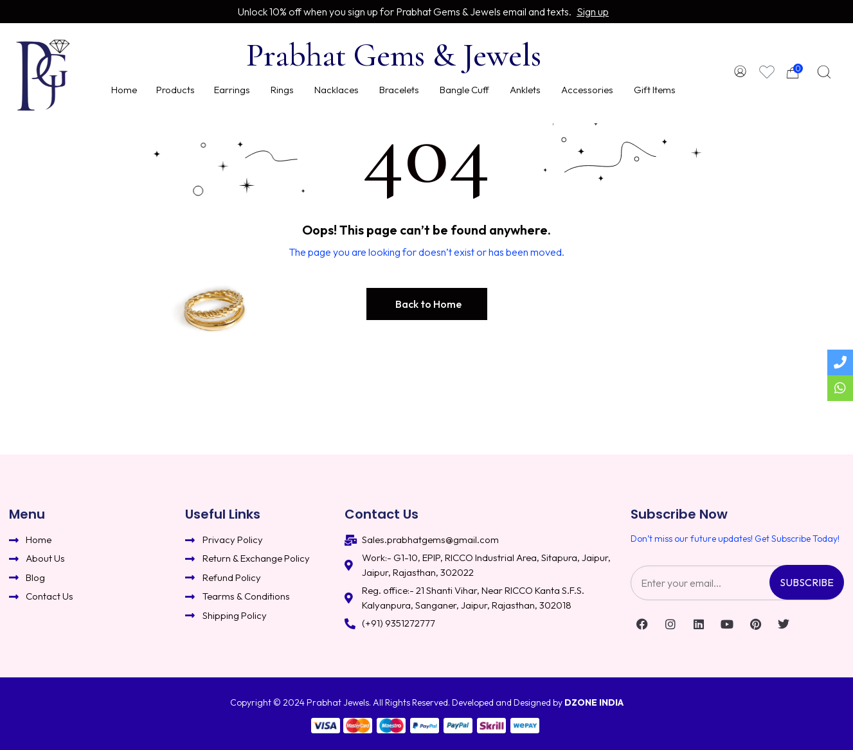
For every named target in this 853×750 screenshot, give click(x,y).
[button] (426, 304)
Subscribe (807, 582)
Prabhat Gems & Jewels (393, 55)
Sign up (593, 11)
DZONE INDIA (594, 702)
